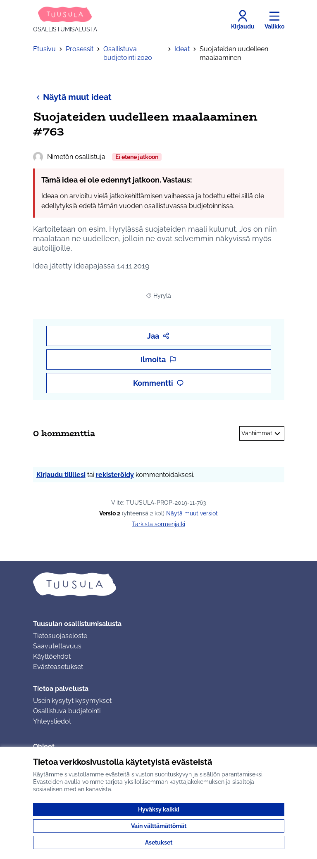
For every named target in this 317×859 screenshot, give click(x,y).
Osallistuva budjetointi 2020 (127, 53)
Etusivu (44, 49)
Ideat (182, 49)
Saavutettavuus (57, 646)
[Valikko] (274, 19)
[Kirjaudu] (243, 20)
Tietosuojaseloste (60, 636)
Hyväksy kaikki (158, 809)
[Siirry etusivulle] (65, 20)
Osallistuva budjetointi (66, 711)
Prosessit (79, 49)
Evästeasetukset (58, 667)
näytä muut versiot (192, 513)
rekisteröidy (115, 475)
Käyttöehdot (52, 656)
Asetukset (158, 842)
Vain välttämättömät (158, 826)
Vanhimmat (261, 434)
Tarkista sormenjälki (158, 524)
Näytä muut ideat (72, 97)
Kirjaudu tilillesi (61, 475)
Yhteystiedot (52, 721)
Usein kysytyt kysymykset (72, 701)
